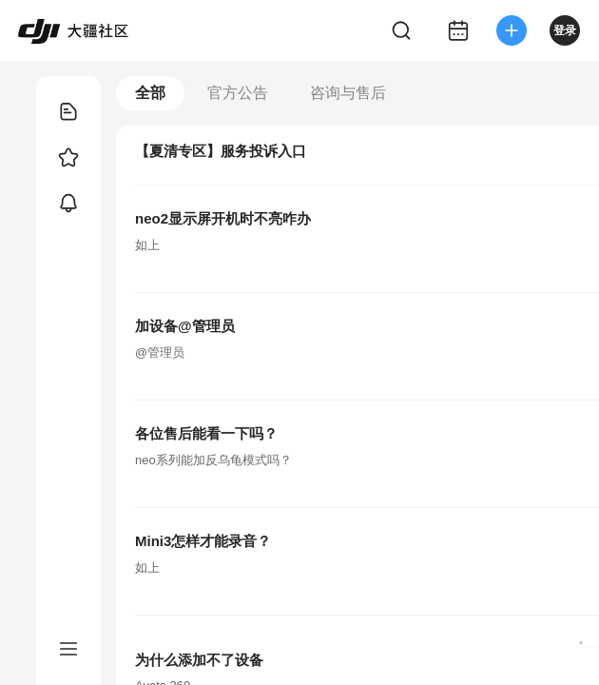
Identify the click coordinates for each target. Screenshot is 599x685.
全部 (150, 93)
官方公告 (237, 93)
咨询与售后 (348, 93)
